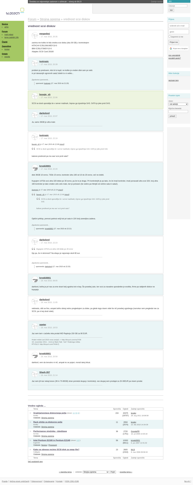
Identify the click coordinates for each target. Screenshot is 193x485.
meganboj (44, 33)
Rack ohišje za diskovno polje (47, 422)
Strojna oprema (47, 418)
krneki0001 (45, 166)
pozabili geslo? (174, 58)
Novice (5, 24)
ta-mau (36, 434)
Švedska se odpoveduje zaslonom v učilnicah (55, 2)
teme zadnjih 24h (12, 37)
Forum (5, 31)
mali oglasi (9, 35)
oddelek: (92, 472)
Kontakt (59, 481)
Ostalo (5, 54)
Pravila (5, 481)
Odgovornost (36, 481)
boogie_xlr (45, 94)
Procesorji (53, 445)
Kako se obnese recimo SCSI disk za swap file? (56, 449)
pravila (7, 57)
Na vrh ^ (187, 481)
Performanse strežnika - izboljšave (50, 431)
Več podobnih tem (35, 462)
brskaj (7, 49)
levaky (35, 415)
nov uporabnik (174, 55)
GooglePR (135, 431)
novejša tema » (126, 472)
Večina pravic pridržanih (19, 481)
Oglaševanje (49, 481)
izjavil (62, 144)
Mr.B (133, 450)
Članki (4, 42)
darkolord (44, 113)
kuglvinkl (36, 443)
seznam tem (173, 80)
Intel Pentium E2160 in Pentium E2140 (51, 440)
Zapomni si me (175, 36)
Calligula (36, 452)
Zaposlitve (6, 46)
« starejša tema (65, 472)
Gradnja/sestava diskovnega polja (49, 413)
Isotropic (44, 61)
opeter (42, 324)
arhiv (7, 27)
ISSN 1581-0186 (72, 481)
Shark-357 (44, 372)
